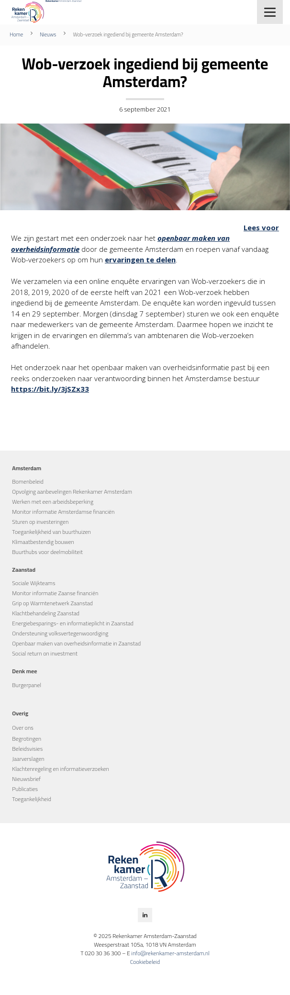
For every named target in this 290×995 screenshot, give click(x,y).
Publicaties (25, 788)
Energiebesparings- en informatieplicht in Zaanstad (73, 623)
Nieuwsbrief (26, 778)
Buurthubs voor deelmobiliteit (47, 551)
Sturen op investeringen (40, 521)
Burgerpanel (26, 684)
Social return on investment (45, 653)
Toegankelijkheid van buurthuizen (51, 531)
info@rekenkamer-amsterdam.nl (170, 953)
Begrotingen (26, 738)
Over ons (22, 727)
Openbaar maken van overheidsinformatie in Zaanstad (76, 643)
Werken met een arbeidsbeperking (52, 501)
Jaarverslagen (28, 758)
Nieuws (48, 34)
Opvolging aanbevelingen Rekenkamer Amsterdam (72, 491)
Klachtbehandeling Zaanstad (45, 613)
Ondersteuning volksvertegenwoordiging (60, 633)
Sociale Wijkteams (33, 582)
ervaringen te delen (140, 259)
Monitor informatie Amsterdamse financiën (63, 511)
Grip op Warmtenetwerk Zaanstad (52, 603)
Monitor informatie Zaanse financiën (55, 593)
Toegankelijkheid (31, 798)
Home (16, 34)
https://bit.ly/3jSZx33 (50, 389)
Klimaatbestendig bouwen (43, 541)
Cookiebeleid (145, 961)
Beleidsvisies (27, 748)
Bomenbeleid (28, 481)
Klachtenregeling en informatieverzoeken (60, 768)
